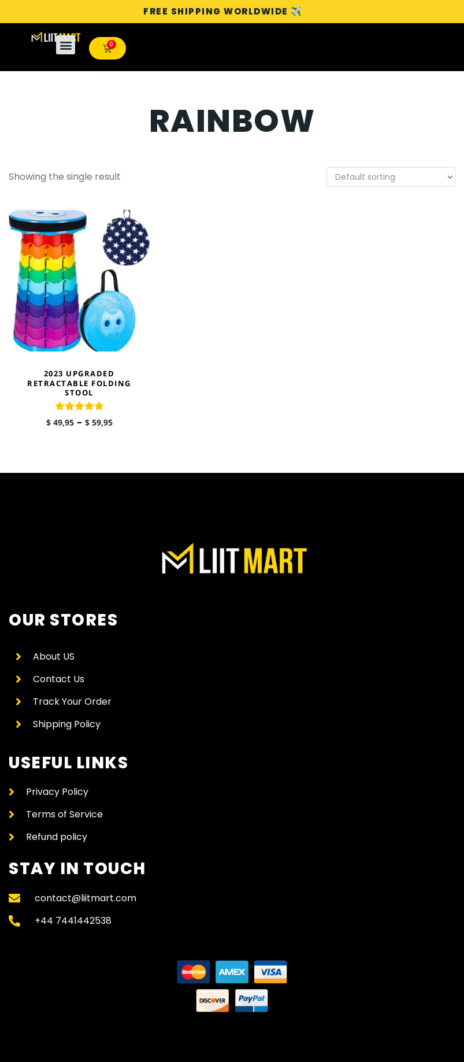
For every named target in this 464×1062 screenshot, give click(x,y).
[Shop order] (391, 177)
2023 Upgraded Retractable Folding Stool (79, 383)
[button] (65, 44)
